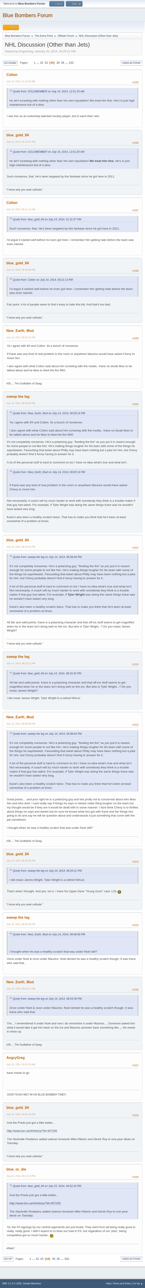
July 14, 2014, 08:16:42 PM (20, 546)
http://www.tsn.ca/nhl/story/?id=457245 (32, 1130)
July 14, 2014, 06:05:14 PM (20, 337)
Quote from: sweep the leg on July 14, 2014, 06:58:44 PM (47, 557)
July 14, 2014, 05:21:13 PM (20, 209)
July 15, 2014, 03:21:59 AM (20, 1064)
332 (71, 62)
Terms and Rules (122, 1283)
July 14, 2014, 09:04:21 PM (20, 988)
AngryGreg (15, 1058)
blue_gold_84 (17, 135)
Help (108, 1283)
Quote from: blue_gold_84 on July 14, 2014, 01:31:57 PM (47, 219)
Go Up (8, 1259)
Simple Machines (32, 1283)
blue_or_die (16, 1169)
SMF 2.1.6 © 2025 (12, 1283)
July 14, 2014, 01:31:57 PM (20, 141)
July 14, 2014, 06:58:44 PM (20, 403)
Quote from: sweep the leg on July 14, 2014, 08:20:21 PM (47, 870)
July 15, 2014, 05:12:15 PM (20, 1176)
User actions (131, 63)
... (38, 62)
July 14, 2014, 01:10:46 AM (20, 81)
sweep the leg (17, 396)
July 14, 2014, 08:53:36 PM (20, 924)
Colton (12, 75)
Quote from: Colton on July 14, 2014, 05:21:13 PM (43, 279)
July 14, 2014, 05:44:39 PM (20, 269)
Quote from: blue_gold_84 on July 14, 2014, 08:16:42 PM (47, 673)
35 (58, 62)
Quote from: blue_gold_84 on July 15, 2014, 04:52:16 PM (47, 1186)
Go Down (10, 63)
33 (46, 62)
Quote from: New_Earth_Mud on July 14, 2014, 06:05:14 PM (49, 413)
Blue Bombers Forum (28, 15)
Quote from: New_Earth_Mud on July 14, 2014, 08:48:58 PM (49, 934)
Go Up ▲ (138, 1283)
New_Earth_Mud (20, 331)
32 (41, 62)
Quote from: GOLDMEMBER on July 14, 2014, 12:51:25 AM (48, 91)
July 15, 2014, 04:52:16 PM (20, 1114)
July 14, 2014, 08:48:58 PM (20, 723)
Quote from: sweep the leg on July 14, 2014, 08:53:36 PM (47, 998)
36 (62, 62)
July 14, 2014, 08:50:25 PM (20, 860)
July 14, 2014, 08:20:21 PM (20, 663)
